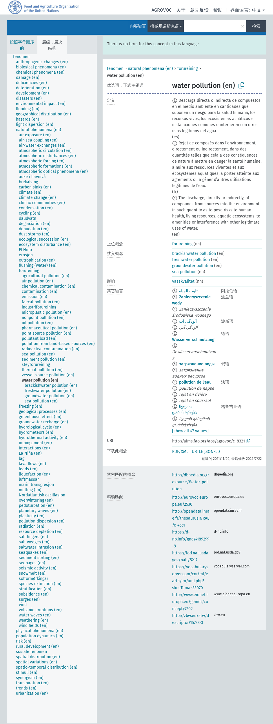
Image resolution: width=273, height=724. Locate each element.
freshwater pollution (191, 259)
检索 (256, 26)
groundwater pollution (192, 265)
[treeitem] (24, 56)
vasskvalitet (183, 281)
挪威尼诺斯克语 (164, 26)
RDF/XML (180, 451)
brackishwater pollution (194, 253)
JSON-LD (212, 451)
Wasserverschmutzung (193, 339)
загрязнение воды (196, 364)
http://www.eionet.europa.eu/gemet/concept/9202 (190, 601)
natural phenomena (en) (150, 68)
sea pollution (184, 271)
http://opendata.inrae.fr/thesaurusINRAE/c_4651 (191, 518)
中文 (256, 10)
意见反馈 (199, 10)
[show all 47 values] (190, 431)
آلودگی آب (188, 321)
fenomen (115, 68)
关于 (180, 10)
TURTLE (196, 451)
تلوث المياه (188, 290)
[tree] (52, 388)
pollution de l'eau (195, 382)
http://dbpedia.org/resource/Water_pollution (190, 482)
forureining (187, 68)
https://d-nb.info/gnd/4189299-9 (190, 539)
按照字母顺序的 (22, 45)
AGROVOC (162, 10)
